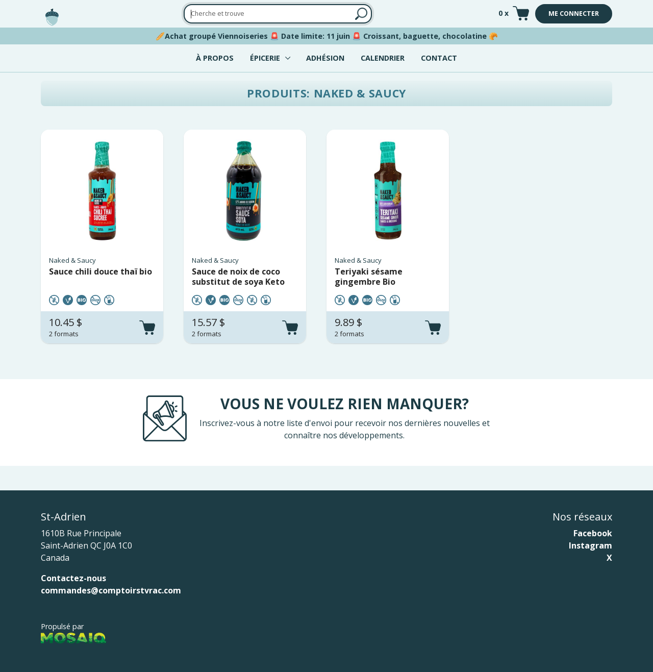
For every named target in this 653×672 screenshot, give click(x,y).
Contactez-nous (73, 578)
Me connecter (573, 13)
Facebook (592, 533)
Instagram (590, 545)
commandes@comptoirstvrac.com (111, 590)
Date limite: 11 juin (315, 36)
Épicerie (265, 58)
